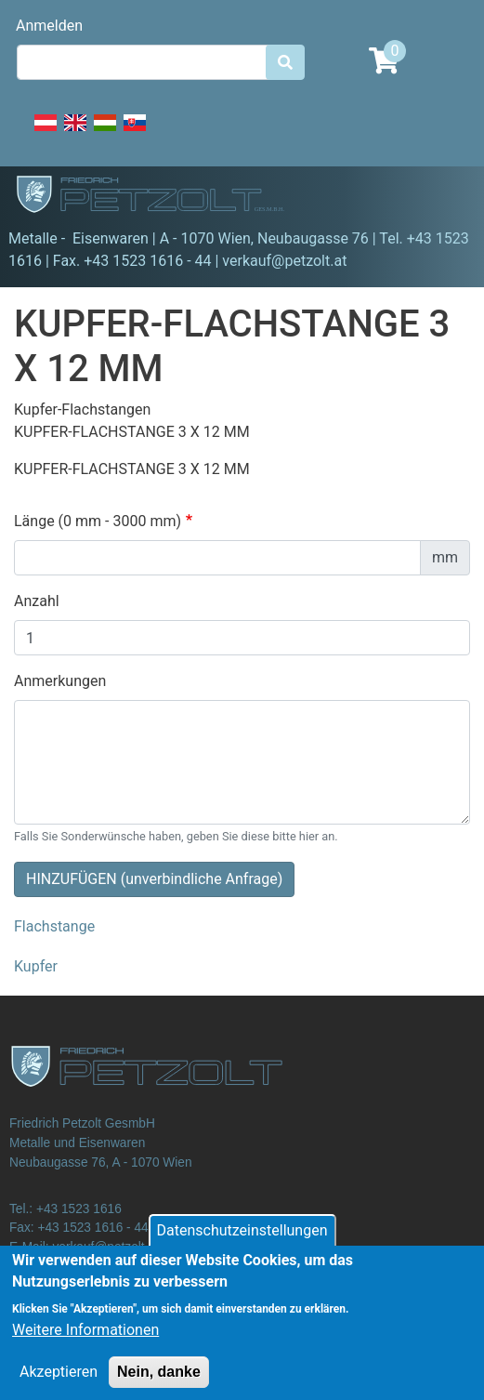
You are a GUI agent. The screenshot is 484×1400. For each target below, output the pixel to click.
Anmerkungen (60, 681)
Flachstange (54, 926)
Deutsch (45, 133)
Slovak (135, 133)
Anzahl (36, 601)
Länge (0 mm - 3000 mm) (97, 521)
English (75, 133)
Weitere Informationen (85, 1344)
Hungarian (105, 133)
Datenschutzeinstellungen (242, 1244)
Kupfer (36, 966)
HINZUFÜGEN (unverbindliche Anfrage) (154, 879)
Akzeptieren (59, 1385)
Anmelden (49, 25)
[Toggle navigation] (443, 197)
